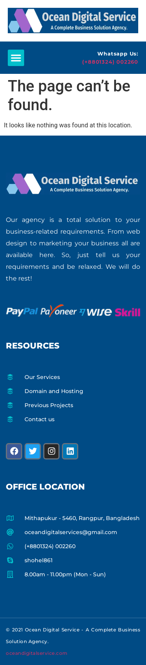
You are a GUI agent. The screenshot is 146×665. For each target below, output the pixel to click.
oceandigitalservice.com (37, 653)
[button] (16, 58)
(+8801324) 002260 (110, 62)
